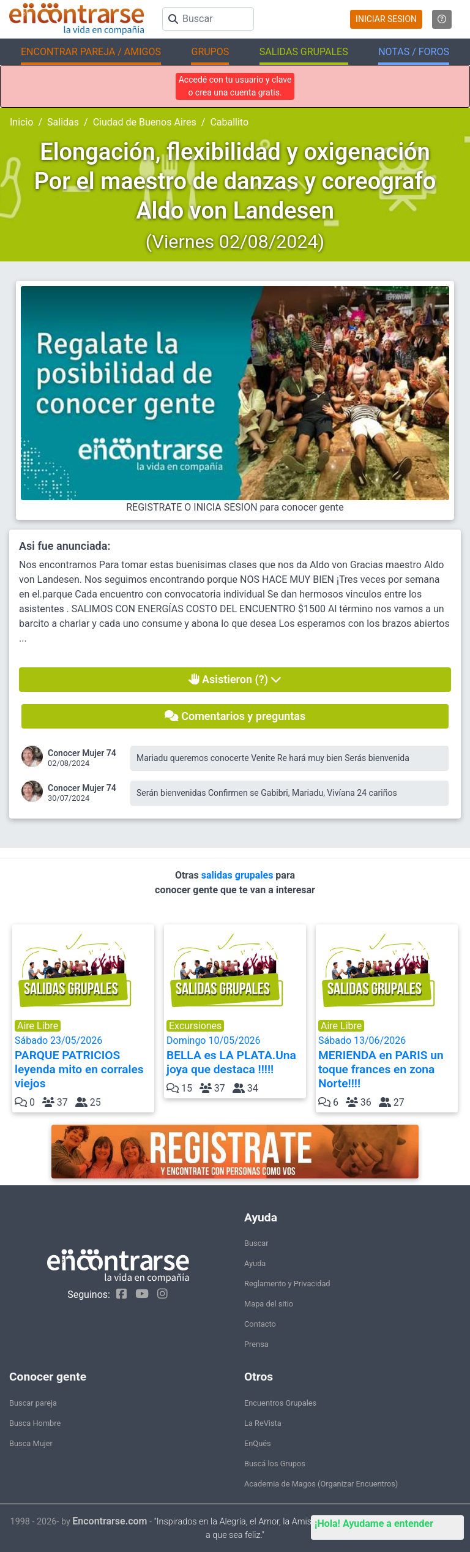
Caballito (229, 122)
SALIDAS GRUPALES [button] (303, 52)
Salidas (63, 122)
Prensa (256, 1344)
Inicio (21, 122)
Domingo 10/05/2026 (235, 1055)
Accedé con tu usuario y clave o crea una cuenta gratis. (235, 86)
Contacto (260, 1324)
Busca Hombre (35, 1423)
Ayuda (255, 1263)
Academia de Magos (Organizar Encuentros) (321, 1483)
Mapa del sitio (268, 1303)
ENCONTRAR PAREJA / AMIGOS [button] (91, 52)
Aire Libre (37, 1026)
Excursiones (195, 1026)
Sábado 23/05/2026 (83, 1062)
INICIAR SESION (386, 19)
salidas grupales (238, 875)
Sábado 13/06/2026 (386, 1062)
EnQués (257, 1443)
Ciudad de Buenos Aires (144, 122)
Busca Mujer (31, 1443)
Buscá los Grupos (274, 1463)
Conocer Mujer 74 (82, 753)
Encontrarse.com (109, 1521)
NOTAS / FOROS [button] (413, 52)
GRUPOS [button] (210, 52)
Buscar (256, 1243)
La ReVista (263, 1423)
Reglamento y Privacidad (287, 1283)
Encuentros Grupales (280, 1403)
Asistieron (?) (235, 679)
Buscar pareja (33, 1403)
